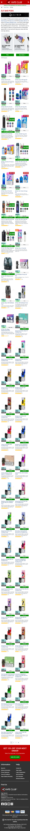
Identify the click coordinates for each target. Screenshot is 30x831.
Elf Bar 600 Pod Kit (5, 79)
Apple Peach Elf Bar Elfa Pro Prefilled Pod (7, 589)
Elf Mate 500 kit (23, 20)
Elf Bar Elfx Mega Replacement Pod (5, 330)
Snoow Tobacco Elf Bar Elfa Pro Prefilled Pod (21, 646)
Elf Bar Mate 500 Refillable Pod (7, 303)
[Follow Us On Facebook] (2, 803)
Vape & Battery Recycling (6, 776)
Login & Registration (20, 772)
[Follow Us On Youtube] (8, 803)
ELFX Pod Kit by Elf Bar (6, 133)
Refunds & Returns (20, 778)
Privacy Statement (5, 772)
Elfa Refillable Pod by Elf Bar (21, 275)
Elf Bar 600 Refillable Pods (21, 303)
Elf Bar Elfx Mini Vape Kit (21, 161)
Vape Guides (19, 770)
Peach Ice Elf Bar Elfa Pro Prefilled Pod (7, 618)
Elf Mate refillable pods (10, 22)
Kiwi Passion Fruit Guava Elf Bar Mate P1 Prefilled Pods (8, 675)
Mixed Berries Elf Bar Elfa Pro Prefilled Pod (21, 502)
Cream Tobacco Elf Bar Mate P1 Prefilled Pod (6, 473)
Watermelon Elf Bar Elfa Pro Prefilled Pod (21, 589)
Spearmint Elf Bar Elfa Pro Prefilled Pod (21, 360)
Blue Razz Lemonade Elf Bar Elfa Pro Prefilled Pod (21, 531)
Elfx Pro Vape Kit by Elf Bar (7, 219)
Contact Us (18, 768)
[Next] (18, 742)
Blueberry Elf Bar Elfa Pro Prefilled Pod (7, 560)
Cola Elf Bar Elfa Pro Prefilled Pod (6, 416)
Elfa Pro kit (12, 20)
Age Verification (19, 774)
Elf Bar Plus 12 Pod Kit (20, 248)
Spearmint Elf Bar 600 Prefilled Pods (6, 531)
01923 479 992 (9, 797)
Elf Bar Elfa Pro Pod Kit (6, 106)
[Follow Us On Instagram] (11, 803)
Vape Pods (6, 7)
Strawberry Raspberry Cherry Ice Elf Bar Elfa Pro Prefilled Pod (21, 675)
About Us (3, 768)
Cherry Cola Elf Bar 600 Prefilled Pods (20, 733)
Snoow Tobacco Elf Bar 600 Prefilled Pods (7, 388)
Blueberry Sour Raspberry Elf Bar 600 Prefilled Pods (21, 445)
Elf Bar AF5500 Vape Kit (21, 134)
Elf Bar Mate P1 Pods (19, 46)
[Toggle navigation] (1, 2)
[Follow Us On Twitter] (5, 803)
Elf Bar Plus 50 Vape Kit (21, 106)
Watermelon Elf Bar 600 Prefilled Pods (7, 360)
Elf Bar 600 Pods (6, 46)
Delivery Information (5, 770)
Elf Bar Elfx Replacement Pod (7, 276)
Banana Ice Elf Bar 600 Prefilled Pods (20, 416)
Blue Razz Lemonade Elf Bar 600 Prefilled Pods (7, 733)
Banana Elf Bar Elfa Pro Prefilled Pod (20, 618)
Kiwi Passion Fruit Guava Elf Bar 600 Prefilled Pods (8, 704)
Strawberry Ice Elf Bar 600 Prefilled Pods (7, 646)
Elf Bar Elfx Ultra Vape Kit (21, 219)
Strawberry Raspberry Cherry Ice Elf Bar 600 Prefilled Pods (20, 561)
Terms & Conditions (5, 774)
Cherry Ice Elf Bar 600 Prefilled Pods (6, 445)
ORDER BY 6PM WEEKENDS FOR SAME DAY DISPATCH (15, 5)
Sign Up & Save (15, 757)
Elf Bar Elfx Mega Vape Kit (7, 248)
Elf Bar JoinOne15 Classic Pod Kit (7, 162)
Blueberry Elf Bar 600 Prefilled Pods (20, 388)
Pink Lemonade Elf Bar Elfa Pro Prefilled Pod (21, 704)
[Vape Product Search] (28, 2)
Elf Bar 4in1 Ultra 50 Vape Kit (21, 191)
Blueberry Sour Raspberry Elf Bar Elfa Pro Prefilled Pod (7, 502)
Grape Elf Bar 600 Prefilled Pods (21, 473)
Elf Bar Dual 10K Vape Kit (21, 79)
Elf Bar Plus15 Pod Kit (6, 191)
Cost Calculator (19, 776)
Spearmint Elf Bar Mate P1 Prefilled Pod (21, 331)
